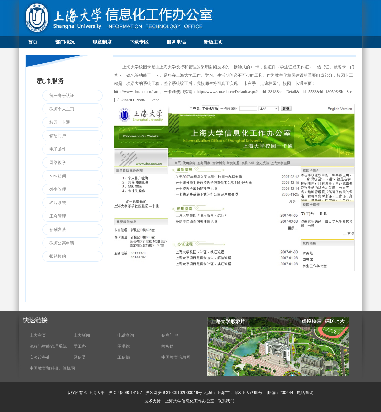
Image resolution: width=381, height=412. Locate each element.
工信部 (123, 357)
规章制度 (102, 42)
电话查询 (125, 335)
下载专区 (139, 42)
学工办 (80, 346)
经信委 (80, 357)
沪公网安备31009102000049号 (173, 392)
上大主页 (38, 335)
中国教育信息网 (175, 357)
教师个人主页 (61, 109)
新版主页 (213, 42)
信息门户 (57, 135)
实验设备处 (40, 357)
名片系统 (57, 202)
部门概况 (65, 42)
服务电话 (176, 42)
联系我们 (226, 401)
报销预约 (57, 256)
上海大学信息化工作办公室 (191, 401)
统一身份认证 (61, 95)
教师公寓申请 (61, 243)
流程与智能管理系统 (48, 346)
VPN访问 (57, 176)
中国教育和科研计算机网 (52, 368)
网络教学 (57, 162)
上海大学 (96, 392)
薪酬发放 (57, 229)
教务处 (167, 346)
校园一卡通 (59, 122)
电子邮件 (57, 149)
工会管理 (57, 216)
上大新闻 (82, 335)
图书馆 (123, 346)
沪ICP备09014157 (125, 392)
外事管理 (57, 189)
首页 (32, 42)
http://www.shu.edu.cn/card (136, 91)
